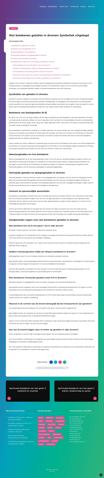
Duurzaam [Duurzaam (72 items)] (49, 421)
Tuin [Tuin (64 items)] (49, 437)
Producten (75, 6)
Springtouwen (73, 431)
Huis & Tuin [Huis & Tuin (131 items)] (51, 424)
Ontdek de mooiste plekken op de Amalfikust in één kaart (18, 431)
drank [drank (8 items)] (41, 421)
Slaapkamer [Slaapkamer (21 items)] (57, 434)
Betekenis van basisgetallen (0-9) (24, 49)
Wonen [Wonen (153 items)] (41, 444)
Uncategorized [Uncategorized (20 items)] (43, 441)
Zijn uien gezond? (74, 439)
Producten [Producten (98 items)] (42, 431)
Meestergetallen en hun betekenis (24, 52)
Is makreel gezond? (75, 437)
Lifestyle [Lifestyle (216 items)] (41, 427)
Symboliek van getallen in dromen (23, 46)
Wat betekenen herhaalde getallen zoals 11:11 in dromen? (33, 72)
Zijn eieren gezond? (75, 419)
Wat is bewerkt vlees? (75, 429)
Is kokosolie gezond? (75, 427)
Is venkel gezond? (74, 435)
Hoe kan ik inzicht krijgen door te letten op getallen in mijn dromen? (37, 78)
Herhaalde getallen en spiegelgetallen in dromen (29, 55)
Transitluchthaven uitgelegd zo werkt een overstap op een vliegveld (21, 443)
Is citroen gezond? (74, 433)
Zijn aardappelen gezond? (77, 417)
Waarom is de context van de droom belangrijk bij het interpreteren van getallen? (42, 75)
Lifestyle (43, 6)
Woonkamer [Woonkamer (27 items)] (51, 444)
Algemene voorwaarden (52, 469)
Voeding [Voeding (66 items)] (54, 441)
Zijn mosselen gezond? (76, 423)
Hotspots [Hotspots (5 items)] (42, 424)
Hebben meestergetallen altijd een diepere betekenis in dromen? (36, 68)
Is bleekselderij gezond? (76, 421)
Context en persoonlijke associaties (24, 58)
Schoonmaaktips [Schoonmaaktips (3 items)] (44, 434)
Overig (82, 6)
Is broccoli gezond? (75, 425)
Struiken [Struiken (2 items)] (41, 437)
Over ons (91, 6)
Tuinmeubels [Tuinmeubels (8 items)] (58, 437)
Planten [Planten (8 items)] (58, 427)
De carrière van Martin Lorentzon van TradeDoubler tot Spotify (19, 425)
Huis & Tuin (64, 6)
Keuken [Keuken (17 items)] (61, 424)
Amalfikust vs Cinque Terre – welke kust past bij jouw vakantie (20, 419)
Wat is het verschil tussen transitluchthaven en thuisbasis (18, 437)
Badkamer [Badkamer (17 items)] (49, 417)
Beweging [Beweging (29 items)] (60, 417)
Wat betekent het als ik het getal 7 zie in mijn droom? (32, 65)
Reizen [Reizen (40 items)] (51, 431)
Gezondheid (52, 6)
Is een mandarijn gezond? (77, 441)
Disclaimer (52, 471)
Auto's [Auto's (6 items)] (41, 417)
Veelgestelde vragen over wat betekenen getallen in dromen (33, 62)
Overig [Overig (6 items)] (50, 427)
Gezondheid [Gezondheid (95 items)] (60, 421)
